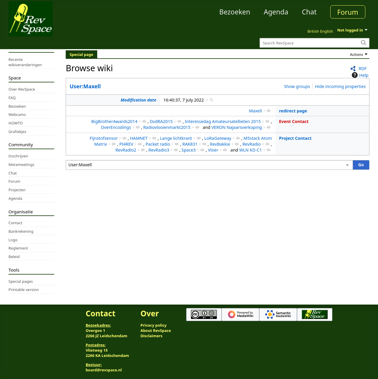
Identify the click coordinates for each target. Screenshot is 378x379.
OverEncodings (116, 127)
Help (359, 75)
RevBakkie (220, 144)
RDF (363, 68)
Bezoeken (234, 11)
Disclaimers (152, 335)
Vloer (213, 150)
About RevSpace (156, 330)
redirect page (293, 111)
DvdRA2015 (161, 121)
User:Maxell (85, 86)
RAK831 (190, 144)
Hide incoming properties (340, 86)
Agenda (276, 11)
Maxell (255, 111)
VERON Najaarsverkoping (237, 127)
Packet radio (158, 144)
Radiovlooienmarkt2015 (166, 127)
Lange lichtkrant (176, 138)
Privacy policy (153, 325)
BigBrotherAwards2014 (114, 121)
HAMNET (139, 138)
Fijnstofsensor (104, 138)
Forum (347, 12)
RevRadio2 (125, 150)
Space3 (188, 150)
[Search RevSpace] (314, 43)
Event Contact (293, 121)
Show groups (297, 86)
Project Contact (295, 138)
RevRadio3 (158, 150)
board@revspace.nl (104, 370)
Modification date (138, 100)
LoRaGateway (217, 138)
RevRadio (251, 144)
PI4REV (126, 144)
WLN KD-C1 (250, 150)
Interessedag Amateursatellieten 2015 (223, 121)
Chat (309, 11)
